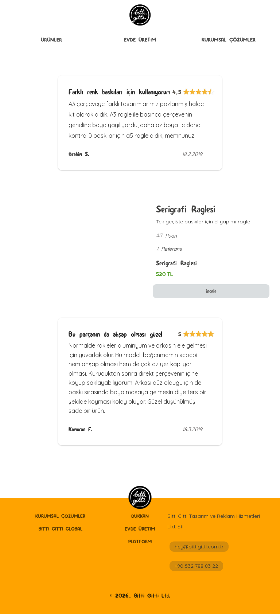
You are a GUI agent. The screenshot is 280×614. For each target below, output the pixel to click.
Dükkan (140, 516)
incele (211, 291)
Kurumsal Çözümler (229, 40)
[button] (51, 40)
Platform (140, 541)
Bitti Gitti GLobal (60, 528)
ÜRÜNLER (51, 40)
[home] (140, 498)
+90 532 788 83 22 (196, 566)
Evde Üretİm (140, 40)
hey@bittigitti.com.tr (199, 546)
